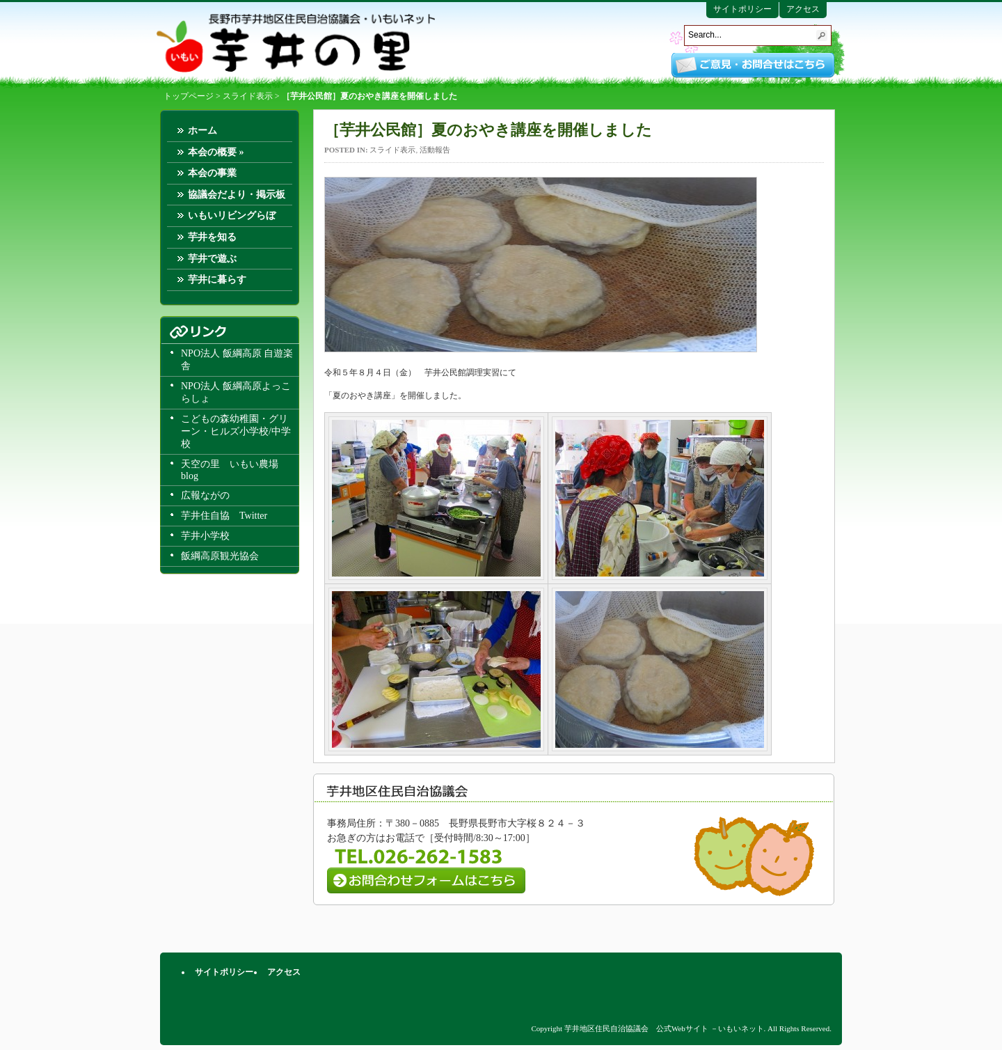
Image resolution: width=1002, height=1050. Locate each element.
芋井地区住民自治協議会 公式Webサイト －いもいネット (296, 43)
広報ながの (205, 495)
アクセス (803, 9)
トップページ (189, 96)
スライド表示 (248, 96)
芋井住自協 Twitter (224, 515)
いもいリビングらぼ (232, 215)
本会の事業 (212, 173)
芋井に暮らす (217, 279)
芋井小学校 (205, 536)
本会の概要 (216, 152)
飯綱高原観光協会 (220, 556)
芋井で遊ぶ (212, 258)
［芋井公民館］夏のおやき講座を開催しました (488, 130)
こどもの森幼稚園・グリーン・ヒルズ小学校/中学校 (236, 431)
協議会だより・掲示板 (236, 194)
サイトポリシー (742, 9)
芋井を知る (212, 237)
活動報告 (435, 150)
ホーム (202, 130)
